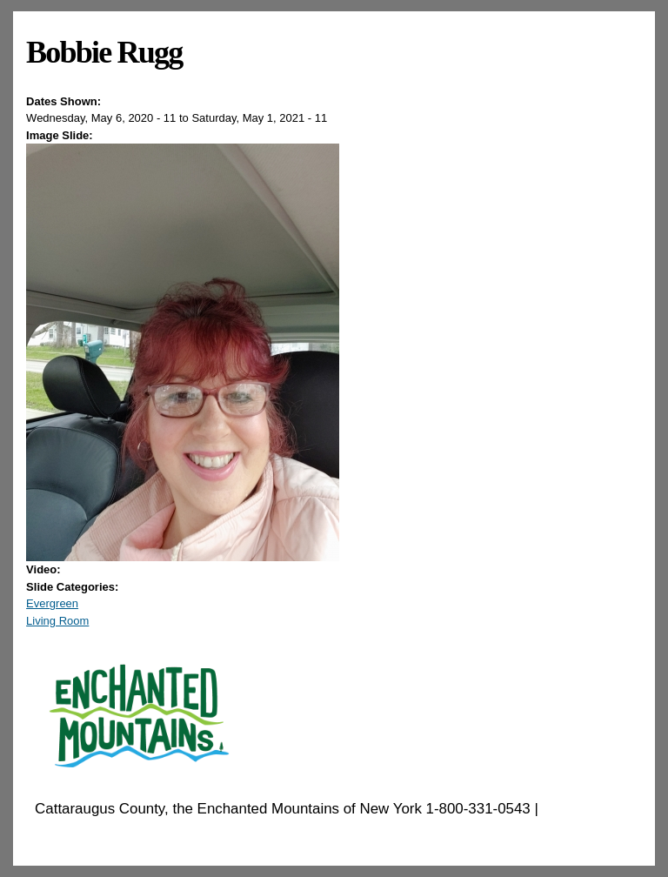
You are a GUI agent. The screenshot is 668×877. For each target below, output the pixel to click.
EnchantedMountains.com (119, 831)
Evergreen (52, 603)
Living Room (57, 620)
